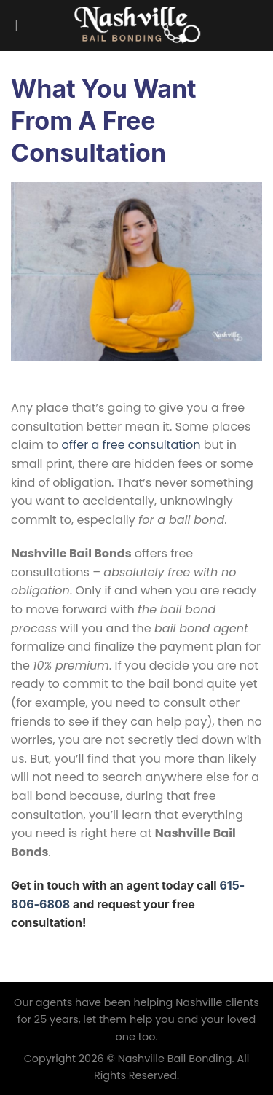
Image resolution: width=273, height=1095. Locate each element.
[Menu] (19, 25)
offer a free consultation (131, 444)
